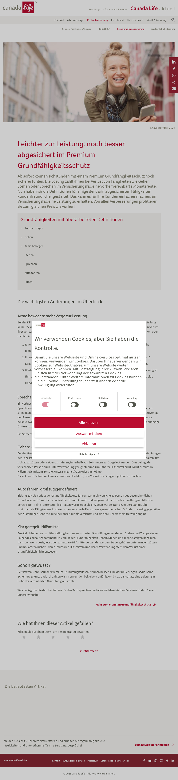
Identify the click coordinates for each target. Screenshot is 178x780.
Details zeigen (87, 453)
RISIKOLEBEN (104, 28)
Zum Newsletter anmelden (152, 744)
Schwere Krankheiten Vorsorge (76, 28)
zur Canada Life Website (15, 760)
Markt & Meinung (156, 20)
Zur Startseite (89, 651)
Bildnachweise (122, 760)
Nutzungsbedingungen (73, 760)
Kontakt (56, 760)
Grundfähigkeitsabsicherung (130, 28)
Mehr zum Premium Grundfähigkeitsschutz (123, 604)
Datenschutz (107, 760)
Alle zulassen (89, 422)
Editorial (59, 20)
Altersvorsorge (75, 20)
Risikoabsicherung (97, 20)
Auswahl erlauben (89, 433)
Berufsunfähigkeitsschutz (163, 28)
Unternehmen (135, 20)
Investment (117, 20)
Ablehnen (89, 443)
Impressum (92, 760)
